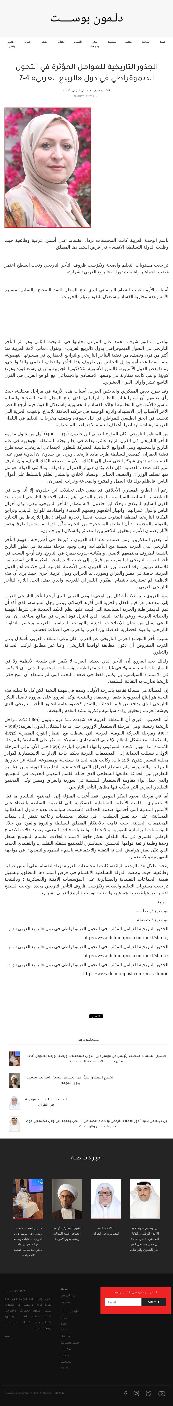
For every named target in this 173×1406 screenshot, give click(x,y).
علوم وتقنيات (11, 44)
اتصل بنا (66, 1301)
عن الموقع (68, 1296)
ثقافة (61, 42)
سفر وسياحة (94, 44)
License (59, 1392)
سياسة (145, 42)
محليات (111, 42)
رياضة (128, 42)
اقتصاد (78, 42)
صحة (162, 42)
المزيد (8, 1336)
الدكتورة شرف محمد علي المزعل (91, 90)
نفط (44, 42)
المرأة (27, 42)
